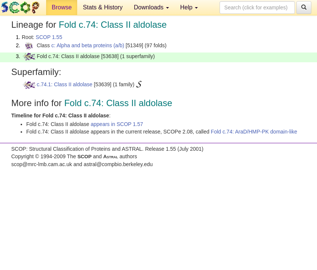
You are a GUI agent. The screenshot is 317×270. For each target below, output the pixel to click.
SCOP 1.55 (49, 37)
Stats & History (103, 7)
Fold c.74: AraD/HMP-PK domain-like (254, 132)
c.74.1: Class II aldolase (65, 84)
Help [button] (189, 7)
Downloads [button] (151, 7)
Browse (62, 7)
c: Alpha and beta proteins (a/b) (87, 45)
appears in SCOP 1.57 (117, 124)
